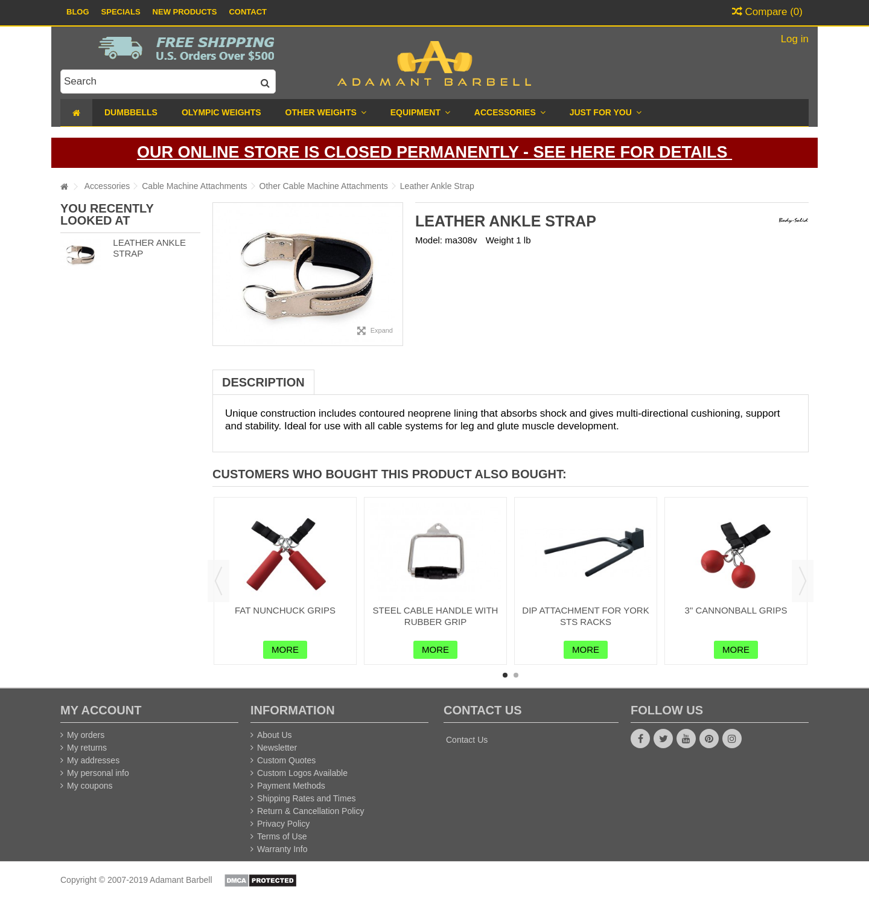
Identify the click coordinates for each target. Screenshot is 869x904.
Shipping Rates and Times (306, 798)
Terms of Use (282, 836)
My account (100, 710)
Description (263, 382)
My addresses (93, 760)
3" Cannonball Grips (736, 610)
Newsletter (277, 747)
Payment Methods (291, 785)
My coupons (89, 785)
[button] (606, 112)
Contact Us (467, 740)
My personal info (98, 773)
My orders (85, 735)
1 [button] (505, 675)
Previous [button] (218, 581)
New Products (185, 11)
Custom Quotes (286, 760)
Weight (500, 240)
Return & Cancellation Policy (310, 811)
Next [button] (802, 581)
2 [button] (516, 675)
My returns (87, 747)
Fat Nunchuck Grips (285, 610)
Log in (793, 39)
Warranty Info (282, 849)
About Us (274, 735)
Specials (121, 11)
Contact (248, 11)
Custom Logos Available (302, 773)
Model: (428, 240)
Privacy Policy (283, 824)
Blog (77, 11)
